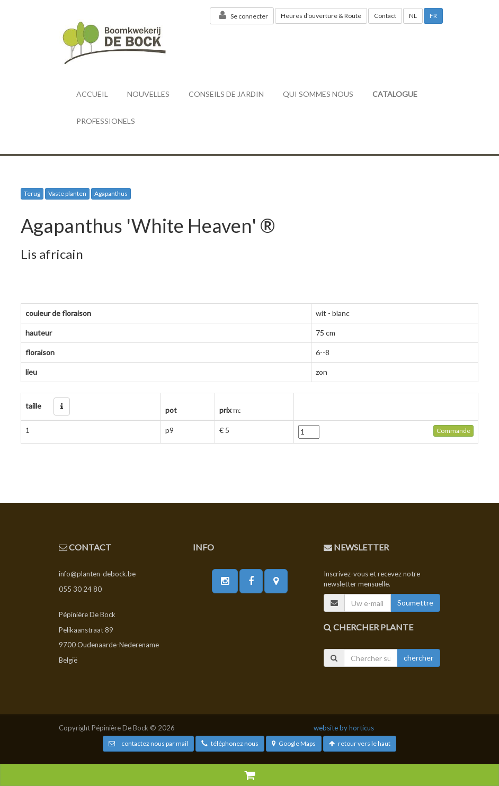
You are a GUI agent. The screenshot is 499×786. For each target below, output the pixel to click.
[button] (62, 406)
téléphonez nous (230, 743)
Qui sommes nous (318, 93)
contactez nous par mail (148, 743)
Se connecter (242, 15)
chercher (418, 657)
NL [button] (413, 16)
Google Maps (294, 743)
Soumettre (415, 602)
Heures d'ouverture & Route (321, 16)
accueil (92, 93)
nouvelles (148, 93)
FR (433, 16)
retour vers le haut (359, 743)
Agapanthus (111, 193)
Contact (385, 16)
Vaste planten (67, 193)
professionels (105, 120)
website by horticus (344, 728)
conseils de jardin (226, 93)
